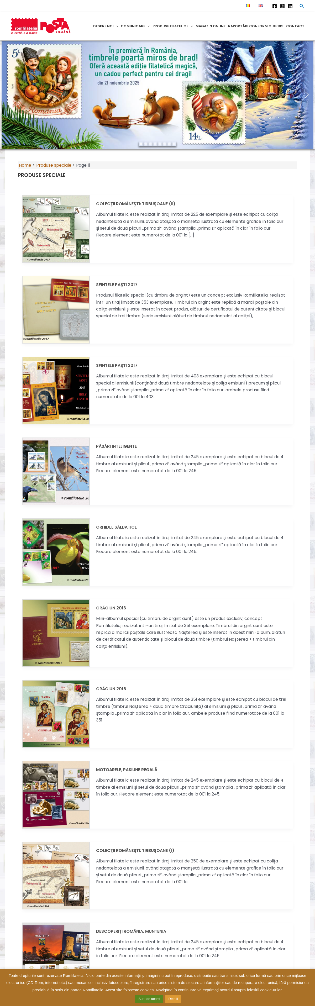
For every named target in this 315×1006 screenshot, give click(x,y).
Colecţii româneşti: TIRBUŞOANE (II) (135, 204)
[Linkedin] (290, 6)
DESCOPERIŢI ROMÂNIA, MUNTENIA (131, 931)
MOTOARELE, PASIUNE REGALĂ (126, 770)
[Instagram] (282, 6)
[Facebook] (274, 6)
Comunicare (135, 26)
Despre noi (105, 26)
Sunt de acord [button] (149, 999)
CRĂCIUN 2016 (111, 608)
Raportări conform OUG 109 (256, 26)
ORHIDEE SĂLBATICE (116, 527)
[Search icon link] (302, 6)
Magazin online (210, 26)
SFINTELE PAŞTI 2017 (117, 285)
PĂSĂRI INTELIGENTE (116, 446)
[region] (157, 95)
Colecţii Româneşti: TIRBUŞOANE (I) (135, 850)
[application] (116, 26)
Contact (295, 26)
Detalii (173, 999)
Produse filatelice (173, 26)
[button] (8, 95)
